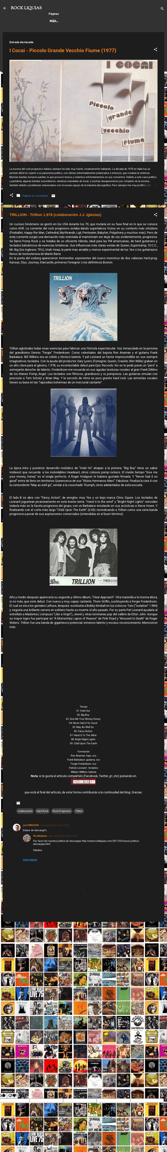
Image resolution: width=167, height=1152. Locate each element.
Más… (112, 21)
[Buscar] (162, 9)
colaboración (25, 811)
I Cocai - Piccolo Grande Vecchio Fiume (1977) (62, 50)
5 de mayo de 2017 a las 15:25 (54, 825)
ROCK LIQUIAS (26, 8)
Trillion (78, 811)
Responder (30, 860)
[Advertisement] (83, 948)
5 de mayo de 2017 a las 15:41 (62, 836)
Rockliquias (40, 835)
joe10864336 (31, 825)
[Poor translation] (12, 1095)
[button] (155, 50)
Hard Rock (58, 21)
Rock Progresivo (88, 21)
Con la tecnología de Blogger (83, 1070)
